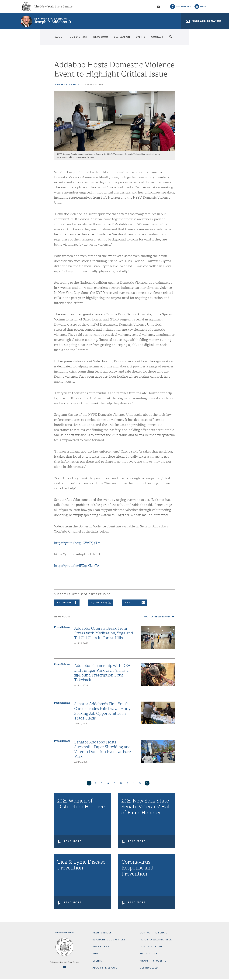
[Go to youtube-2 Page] (64, 967)
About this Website (153, 961)
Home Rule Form (151, 947)
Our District (57, 40)
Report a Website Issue (156, 940)
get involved (183, 8)
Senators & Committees (109, 940)
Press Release (62, 627)
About (26, 40)
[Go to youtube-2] (158, 8)
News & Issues (102, 933)
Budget (98, 954)
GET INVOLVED (149, 968)
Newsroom (91, 40)
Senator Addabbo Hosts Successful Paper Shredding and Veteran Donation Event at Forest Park (104, 749)
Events (155, 40)
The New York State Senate (53, 8)
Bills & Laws (101, 947)
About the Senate (105, 968)
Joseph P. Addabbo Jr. (53, 24)
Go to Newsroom (157, 616)
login (203, 8)
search (203, 39)
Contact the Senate (153, 933)
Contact (184, 40)
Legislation (125, 40)
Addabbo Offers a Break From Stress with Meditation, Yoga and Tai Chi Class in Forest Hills (103, 633)
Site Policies (148, 954)
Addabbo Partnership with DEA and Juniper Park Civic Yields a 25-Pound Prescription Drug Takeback (102, 672)
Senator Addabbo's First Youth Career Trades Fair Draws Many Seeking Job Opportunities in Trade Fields (102, 711)
